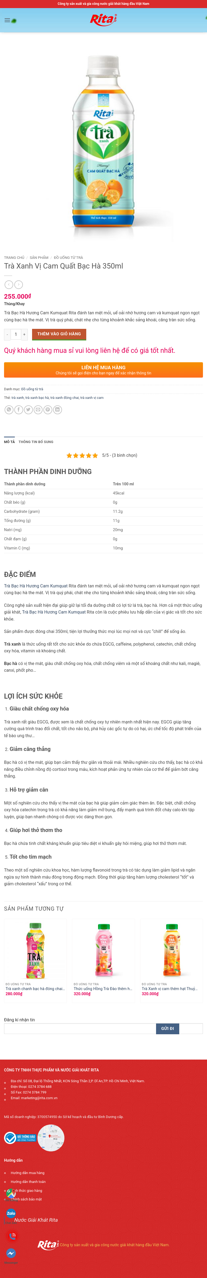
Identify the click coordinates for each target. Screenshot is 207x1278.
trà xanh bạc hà (37, 398)
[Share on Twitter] (28, 409)
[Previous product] (18, 284)
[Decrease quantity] (7, 334)
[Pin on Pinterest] (47, 409)
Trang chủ (14, 257)
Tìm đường (11, 1195)
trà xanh (18, 398)
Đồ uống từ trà (68, 257)
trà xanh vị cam (92, 398)
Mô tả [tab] (9, 442)
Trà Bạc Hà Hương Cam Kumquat (36, 585)
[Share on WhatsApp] (9, 409)
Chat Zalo (11, 1214)
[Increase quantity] (24, 334)
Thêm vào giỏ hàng (59, 334)
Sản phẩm (39, 257)
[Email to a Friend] (38, 409)
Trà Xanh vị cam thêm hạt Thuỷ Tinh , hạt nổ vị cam (168, 989)
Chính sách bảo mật (26, 1199)
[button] (7, 20)
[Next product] (9, 284)
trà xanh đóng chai (64, 398)
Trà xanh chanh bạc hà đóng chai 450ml (34, 989)
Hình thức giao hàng (26, 1191)
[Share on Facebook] (18, 409)
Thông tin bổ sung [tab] (36, 442)
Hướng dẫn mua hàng (27, 1173)
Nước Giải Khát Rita (36, 1220)
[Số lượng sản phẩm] (16, 334)
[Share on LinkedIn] (57, 409)
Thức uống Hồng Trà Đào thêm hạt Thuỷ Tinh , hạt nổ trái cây (103, 989)
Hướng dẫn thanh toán (28, 1182)
